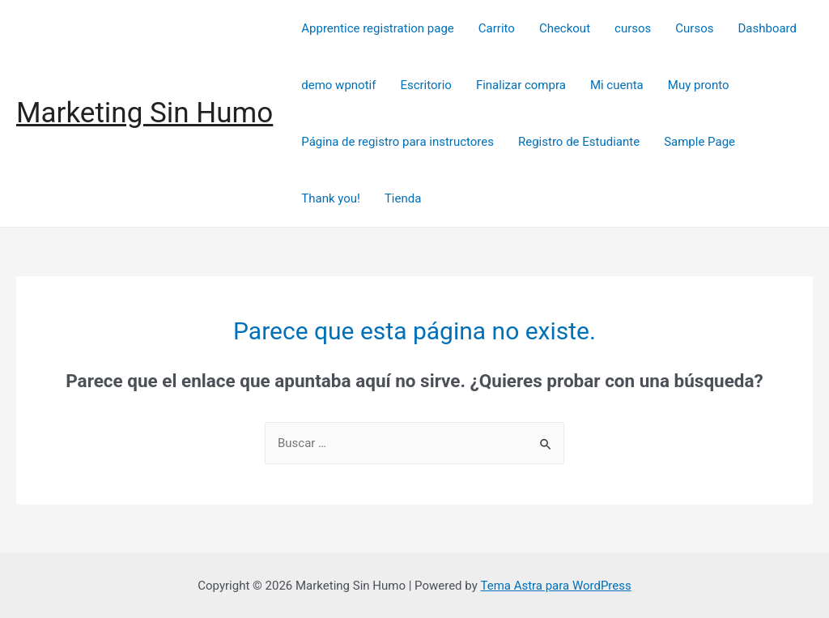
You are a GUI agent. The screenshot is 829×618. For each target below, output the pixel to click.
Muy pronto (698, 85)
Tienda (403, 198)
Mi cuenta (617, 85)
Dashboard (767, 28)
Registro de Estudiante (579, 141)
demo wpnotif (338, 85)
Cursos (694, 28)
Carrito (496, 28)
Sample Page (699, 141)
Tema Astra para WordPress (555, 585)
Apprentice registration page (377, 28)
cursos (632, 28)
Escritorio (425, 85)
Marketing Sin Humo (144, 113)
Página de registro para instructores (397, 141)
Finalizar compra (521, 85)
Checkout (564, 28)
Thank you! (330, 198)
